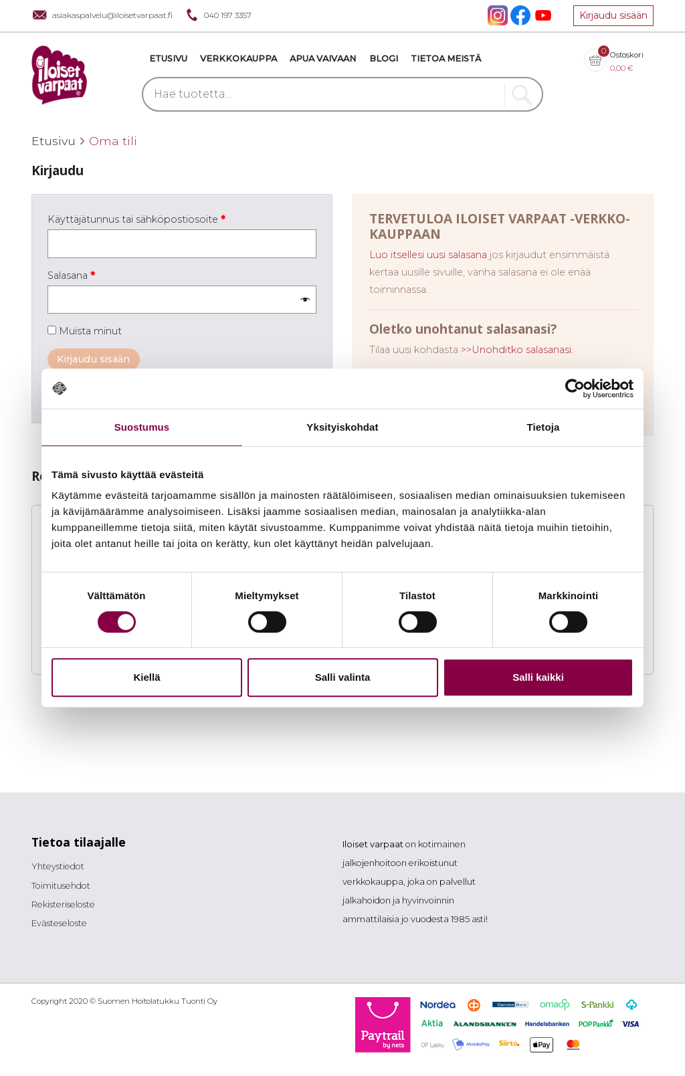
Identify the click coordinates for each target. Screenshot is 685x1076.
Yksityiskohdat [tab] (342, 427)
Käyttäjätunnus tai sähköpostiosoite (136, 219)
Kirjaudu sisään (613, 15)
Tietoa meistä (446, 58)
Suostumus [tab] (142, 427)
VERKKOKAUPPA (238, 58)
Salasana (71, 276)
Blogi (383, 58)
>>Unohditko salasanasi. (517, 350)
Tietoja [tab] (543, 427)
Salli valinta (343, 677)
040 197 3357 (217, 15)
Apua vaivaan (323, 58)
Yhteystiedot (57, 866)
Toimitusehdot (60, 886)
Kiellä (146, 677)
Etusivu (168, 58)
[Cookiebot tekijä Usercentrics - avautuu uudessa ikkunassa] (574, 389)
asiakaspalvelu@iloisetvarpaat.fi (102, 15)
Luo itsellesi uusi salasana (428, 255)
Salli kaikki (538, 677)
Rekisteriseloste (63, 904)
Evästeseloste (59, 923)
